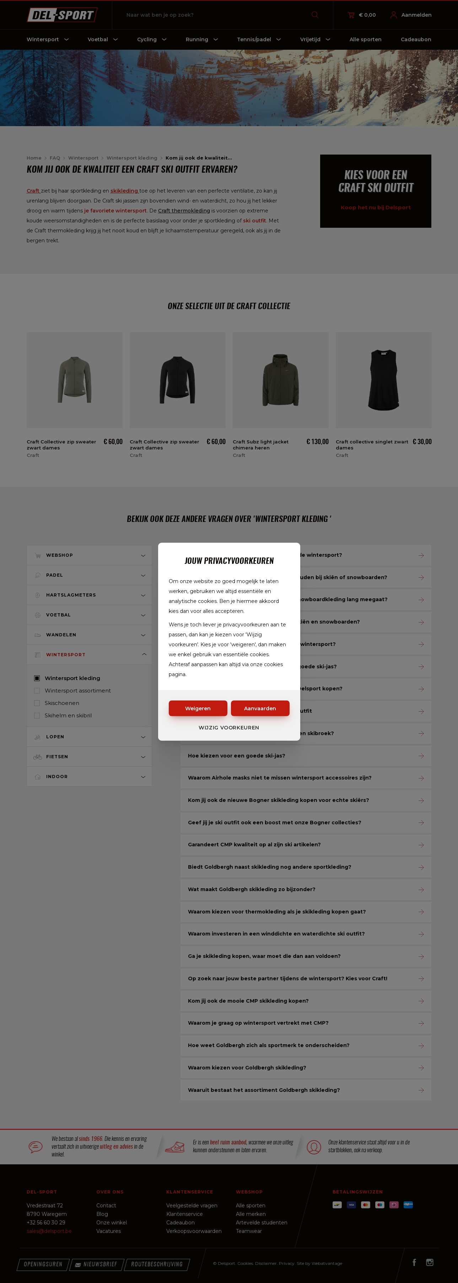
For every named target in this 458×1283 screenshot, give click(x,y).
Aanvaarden (260, 708)
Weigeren (198, 708)
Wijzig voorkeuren (229, 727)
